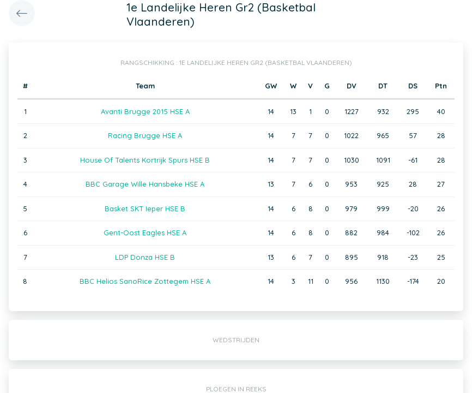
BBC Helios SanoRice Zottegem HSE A (145, 281)
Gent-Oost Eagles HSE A (145, 232)
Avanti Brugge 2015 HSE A (145, 111)
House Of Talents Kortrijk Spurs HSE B (145, 160)
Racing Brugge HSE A (145, 135)
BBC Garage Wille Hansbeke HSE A (145, 184)
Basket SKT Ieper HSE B (145, 208)
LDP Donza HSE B (145, 257)
